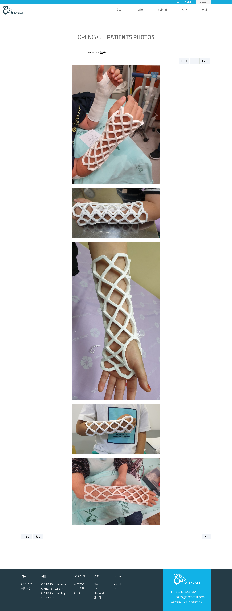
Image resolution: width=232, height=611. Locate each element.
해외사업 (26, 588)
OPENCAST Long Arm (53, 588)
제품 (140, 10)
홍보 (184, 10)
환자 (96, 584)
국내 (115, 588)
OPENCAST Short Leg (53, 593)
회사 (119, 10)
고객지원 (162, 10)
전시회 (97, 597)
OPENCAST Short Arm (53, 584)
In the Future (48, 597)
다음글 (205, 61)
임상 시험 (99, 593)
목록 (194, 61)
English (188, 2)
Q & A (77, 593)
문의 (204, 10)
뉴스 (96, 588)
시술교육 (79, 588)
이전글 (184, 61)
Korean (203, 2)
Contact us (118, 584)
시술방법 (79, 584)
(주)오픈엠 (27, 584)
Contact (118, 576)
